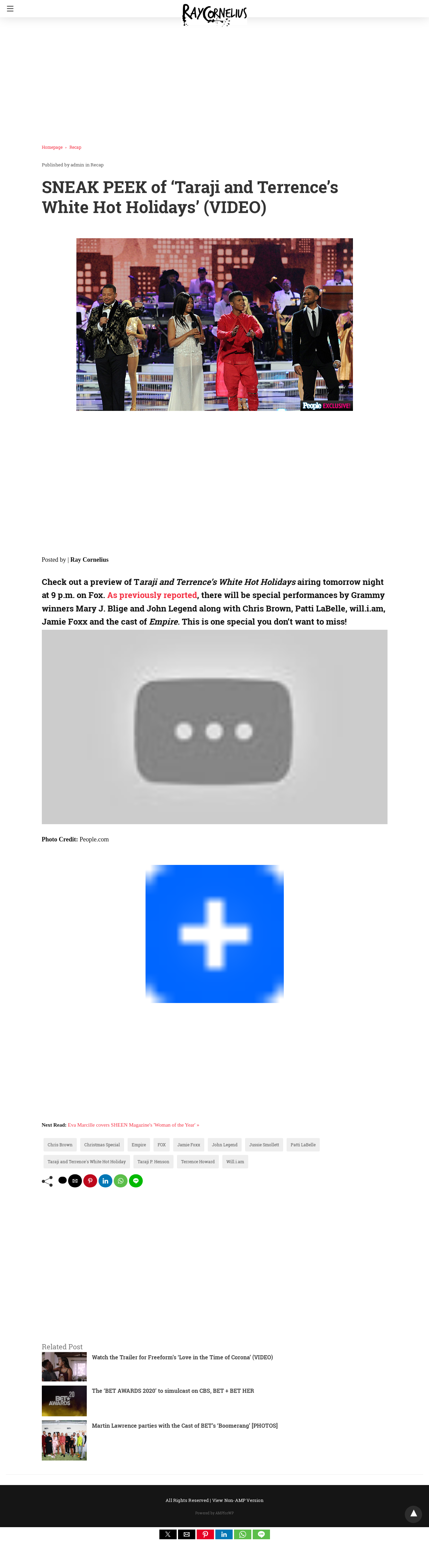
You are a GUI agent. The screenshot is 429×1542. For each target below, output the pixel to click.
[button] (168, 1534)
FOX (162, 1144)
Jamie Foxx (188, 1144)
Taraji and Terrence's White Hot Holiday (87, 1161)
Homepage (52, 147)
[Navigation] (8, 8)
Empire (139, 1144)
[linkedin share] (105, 1180)
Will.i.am (235, 1161)
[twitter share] (62, 1180)
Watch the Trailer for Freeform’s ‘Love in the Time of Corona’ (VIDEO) (182, 1357)
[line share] (136, 1180)
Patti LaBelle (303, 1144)
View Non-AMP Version (237, 1500)
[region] (212, 77)
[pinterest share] (90, 1180)
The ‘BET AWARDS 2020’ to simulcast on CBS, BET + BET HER (173, 1390)
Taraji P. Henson (153, 1161)
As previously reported (152, 594)
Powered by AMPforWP (214, 1513)
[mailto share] (75, 1180)
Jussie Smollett (264, 1144)
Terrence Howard (198, 1161)
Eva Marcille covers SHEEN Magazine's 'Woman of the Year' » (133, 1125)
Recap (75, 147)
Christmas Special (102, 1144)
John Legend (224, 1144)
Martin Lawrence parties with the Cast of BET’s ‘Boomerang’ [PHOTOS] (185, 1425)
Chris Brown (60, 1144)
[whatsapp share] (121, 1180)
